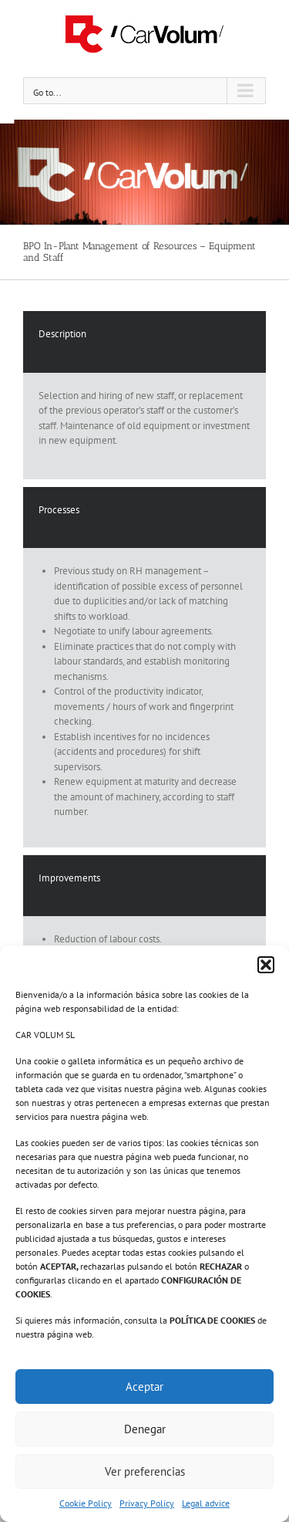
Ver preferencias (145, 1471)
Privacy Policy (146, 1503)
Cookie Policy (85, 1503)
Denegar (145, 1429)
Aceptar (144, 1386)
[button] (266, 964)
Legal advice (206, 1503)
